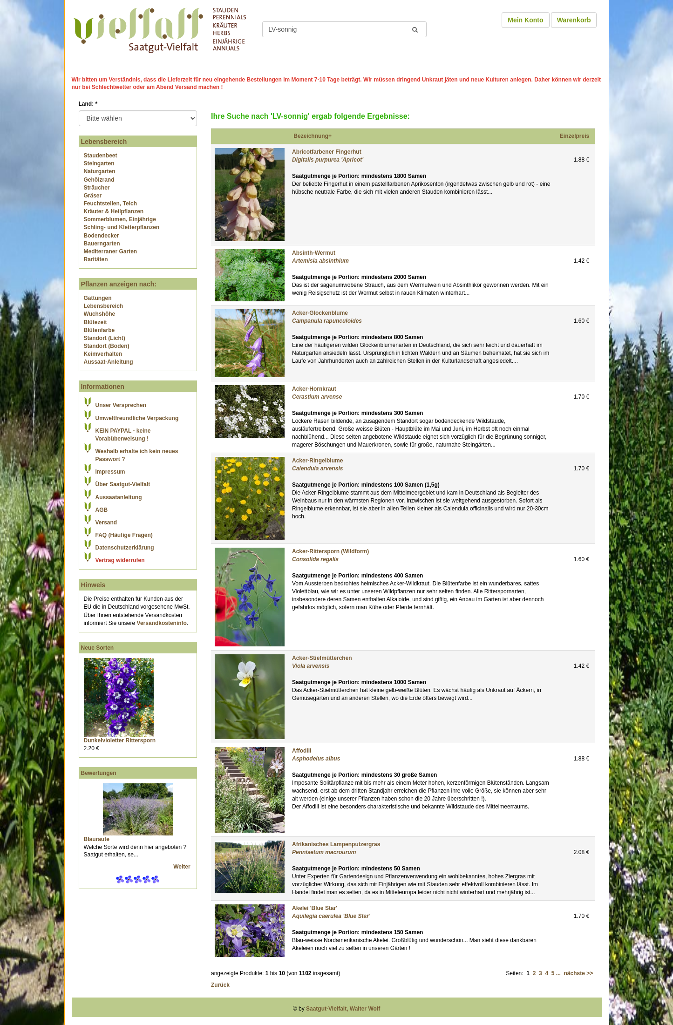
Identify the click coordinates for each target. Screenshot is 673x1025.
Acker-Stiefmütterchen (322, 658)
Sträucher (97, 187)
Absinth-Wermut (313, 253)
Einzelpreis (574, 136)
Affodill (301, 750)
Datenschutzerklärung (124, 547)
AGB (101, 510)
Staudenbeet (100, 155)
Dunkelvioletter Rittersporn (120, 740)
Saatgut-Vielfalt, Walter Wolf (343, 1008)
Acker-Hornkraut (314, 389)
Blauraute (96, 839)
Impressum (110, 471)
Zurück (220, 985)
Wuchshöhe (100, 314)
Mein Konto (525, 20)
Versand (106, 522)
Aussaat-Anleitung (108, 362)
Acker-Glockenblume (320, 313)
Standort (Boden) (106, 346)
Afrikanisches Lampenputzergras (336, 844)
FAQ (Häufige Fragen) (124, 535)
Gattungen (98, 298)
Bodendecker (101, 235)
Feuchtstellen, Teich (110, 203)
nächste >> (578, 973)
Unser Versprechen (120, 405)
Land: (88, 104)
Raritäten (96, 259)
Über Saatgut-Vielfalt (122, 484)
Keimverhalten (103, 354)
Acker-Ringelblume (317, 460)
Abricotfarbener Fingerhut (326, 152)
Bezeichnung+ (312, 136)
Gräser (93, 195)
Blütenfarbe (99, 330)
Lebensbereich (103, 306)
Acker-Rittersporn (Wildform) (330, 551)
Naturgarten (100, 171)
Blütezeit (95, 322)
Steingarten (99, 163)
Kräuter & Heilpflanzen (114, 211)
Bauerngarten (102, 243)
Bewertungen (98, 773)
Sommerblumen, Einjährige (120, 219)
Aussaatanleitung (118, 497)
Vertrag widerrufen (120, 560)
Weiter (182, 866)
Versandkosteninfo (162, 623)
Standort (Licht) (104, 338)
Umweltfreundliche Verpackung (137, 418)
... (558, 973)
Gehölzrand (99, 179)
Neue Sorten (97, 648)
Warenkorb (574, 20)
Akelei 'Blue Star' (314, 908)
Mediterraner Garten (110, 251)
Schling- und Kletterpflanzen (122, 227)
